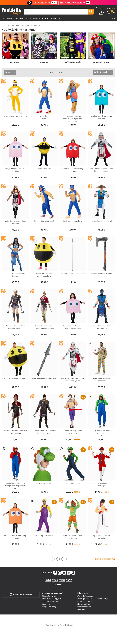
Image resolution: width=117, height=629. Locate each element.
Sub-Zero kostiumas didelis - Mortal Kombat (101, 327)
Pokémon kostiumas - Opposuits (101, 379)
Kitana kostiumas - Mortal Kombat (15, 274)
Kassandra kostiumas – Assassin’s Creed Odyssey (44, 327)
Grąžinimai (46, 604)
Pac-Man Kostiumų (44, 168)
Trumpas (9, 72)
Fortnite (44, 62)
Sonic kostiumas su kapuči (44, 221)
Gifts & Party (51, 18)
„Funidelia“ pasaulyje (85, 596)
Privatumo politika (84, 601)
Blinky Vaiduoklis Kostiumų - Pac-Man (73, 169)
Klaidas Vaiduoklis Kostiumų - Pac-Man (15, 536)
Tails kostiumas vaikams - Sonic (15, 116)
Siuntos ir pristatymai (50, 601)
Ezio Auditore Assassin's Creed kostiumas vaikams (101, 169)
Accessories (35, 18)
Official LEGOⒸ (73, 62)
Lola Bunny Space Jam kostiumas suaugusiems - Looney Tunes (73, 118)
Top (111, 18)
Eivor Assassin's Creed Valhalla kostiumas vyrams (44, 432)
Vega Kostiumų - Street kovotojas (73, 432)
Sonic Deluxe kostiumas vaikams (44, 117)
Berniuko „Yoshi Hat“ (44, 483)
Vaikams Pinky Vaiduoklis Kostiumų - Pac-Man (73, 327)
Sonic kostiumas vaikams (72, 221)
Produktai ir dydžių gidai (51, 598)
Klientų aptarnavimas (21, 594)
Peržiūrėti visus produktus (103, 559)
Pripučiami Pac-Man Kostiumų (15, 378)
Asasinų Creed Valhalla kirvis (101, 273)
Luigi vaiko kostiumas (73, 483)
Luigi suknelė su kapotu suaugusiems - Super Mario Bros (101, 433)
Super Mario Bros (102, 62)
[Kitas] (66, 559)
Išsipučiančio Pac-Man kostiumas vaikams (44, 274)
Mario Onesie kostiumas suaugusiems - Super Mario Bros (15, 485)
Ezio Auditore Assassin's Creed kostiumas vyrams (72, 379)
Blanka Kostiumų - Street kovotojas (72, 536)
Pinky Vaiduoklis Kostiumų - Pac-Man (15, 169)
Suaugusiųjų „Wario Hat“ (44, 535)
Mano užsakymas (49, 596)
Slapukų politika (83, 604)
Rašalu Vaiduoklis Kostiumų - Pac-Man (102, 117)
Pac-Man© (15, 62)
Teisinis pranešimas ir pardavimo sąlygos (92, 598)
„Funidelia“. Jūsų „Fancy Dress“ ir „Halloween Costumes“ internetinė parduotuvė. (11, 11)
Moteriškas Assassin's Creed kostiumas (15, 222)
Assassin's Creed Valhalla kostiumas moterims (15, 327)
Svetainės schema (84, 606)
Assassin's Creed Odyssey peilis (44, 378)
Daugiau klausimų (49, 606)
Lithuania (81, 609)
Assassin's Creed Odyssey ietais (73, 273)
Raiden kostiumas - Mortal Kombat (102, 222)
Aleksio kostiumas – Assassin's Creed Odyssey (15, 432)
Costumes (7, 18)
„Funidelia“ (6, 25)
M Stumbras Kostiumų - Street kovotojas (101, 484)
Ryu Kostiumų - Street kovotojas (101, 536)
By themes (21, 18)
